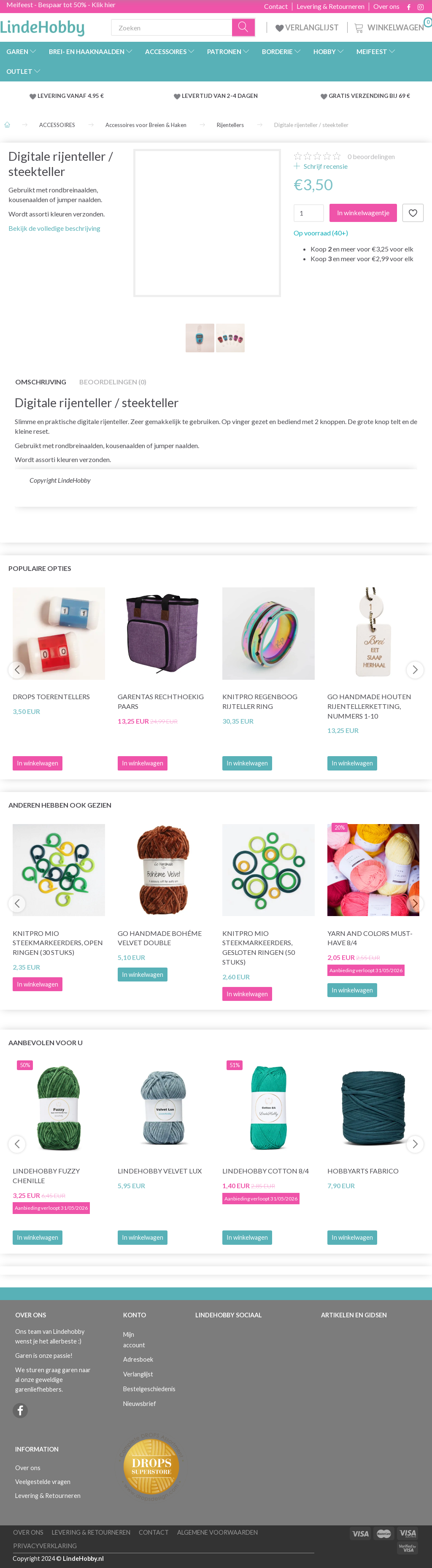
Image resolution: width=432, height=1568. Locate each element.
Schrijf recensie (325, 166)
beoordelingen (371, 156)
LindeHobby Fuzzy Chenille (46, 1175)
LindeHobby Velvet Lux (160, 1171)
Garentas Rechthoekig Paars (161, 701)
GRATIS (340, 95)
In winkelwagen (247, 763)
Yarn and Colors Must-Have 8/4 (370, 938)
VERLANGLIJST (307, 27)
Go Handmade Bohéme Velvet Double (160, 938)
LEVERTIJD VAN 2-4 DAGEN (220, 95)
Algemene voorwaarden (217, 1532)
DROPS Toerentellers (51, 696)
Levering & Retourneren (330, 6)
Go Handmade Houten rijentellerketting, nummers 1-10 (369, 706)
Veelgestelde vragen (42, 1481)
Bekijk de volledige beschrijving (54, 228)
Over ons (386, 6)
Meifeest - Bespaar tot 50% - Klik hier (61, 4)
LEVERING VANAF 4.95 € (71, 95)
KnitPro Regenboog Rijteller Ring (259, 701)
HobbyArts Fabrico (363, 1171)
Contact (276, 6)
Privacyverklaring (45, 1545)
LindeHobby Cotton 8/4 (265, 1171)
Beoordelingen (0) (112, 382)
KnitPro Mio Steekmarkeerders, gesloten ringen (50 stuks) (258, 947)
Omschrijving (40, 382)
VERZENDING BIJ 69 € (380, 95)
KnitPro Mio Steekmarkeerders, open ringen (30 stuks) (58, 943)
